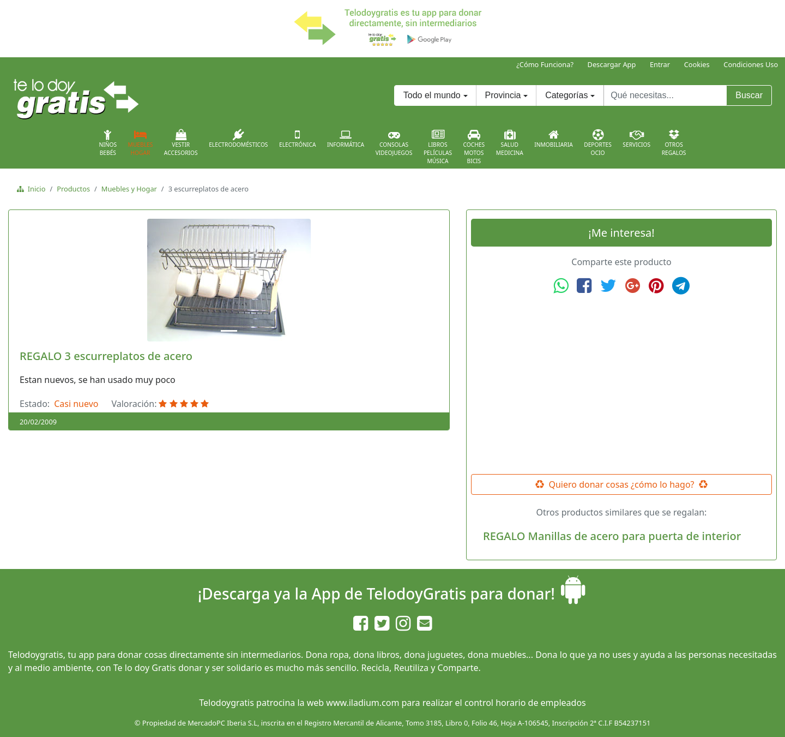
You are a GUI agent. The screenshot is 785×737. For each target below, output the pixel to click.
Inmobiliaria (553, 138)
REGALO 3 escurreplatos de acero (106, 356)
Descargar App (612, 64)
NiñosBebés (108, 143)
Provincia (503, 95)
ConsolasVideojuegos (394, 143)
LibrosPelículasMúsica (438, 147)
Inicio (34, 189)
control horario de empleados (525, 703)
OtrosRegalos (674, 143)
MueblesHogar (140, 143)
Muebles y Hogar (129, 189)
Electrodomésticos (238, 138)
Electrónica (297, 138)
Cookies (697, 64)
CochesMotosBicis (474, 147)
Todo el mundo (432, 95)
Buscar (749, 95)
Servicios (636, 138)
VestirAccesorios (181, 143)
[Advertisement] (621, 384)
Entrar (660, 64)
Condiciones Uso (750, 64)
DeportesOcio (598, 143)
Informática (345, 138)
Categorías (566, 95)
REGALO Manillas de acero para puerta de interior (612, 536)
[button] (45, 280)
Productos (73, 189)
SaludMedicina (509, 143)
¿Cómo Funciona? (544, 64)
